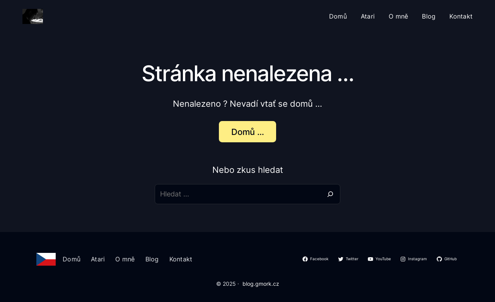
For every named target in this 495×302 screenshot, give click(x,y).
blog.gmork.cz (260, 283)
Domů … (247, 132)
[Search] (330, 194)
